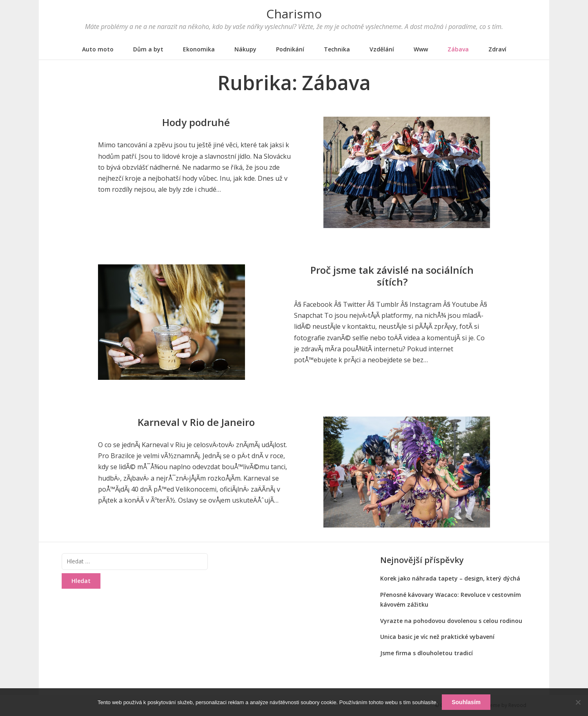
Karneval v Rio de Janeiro (196, 422)
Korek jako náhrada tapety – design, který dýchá (450, 578)
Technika (337, 49)
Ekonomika (199, 49)
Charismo (294, 13)
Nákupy (245, 49)
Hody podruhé (196, 122)
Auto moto (98, 49)
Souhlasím (466, 702)
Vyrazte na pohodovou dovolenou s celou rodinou (451, 621)
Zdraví (497, 49)
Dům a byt (148, 49)
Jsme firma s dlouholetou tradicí (426, 653)
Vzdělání (382, 49)
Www (421, 49)
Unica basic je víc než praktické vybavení (437, 637)
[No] (578, 702)
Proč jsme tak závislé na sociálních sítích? (392, 275)
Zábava (458, 49)
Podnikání (290, 49)
